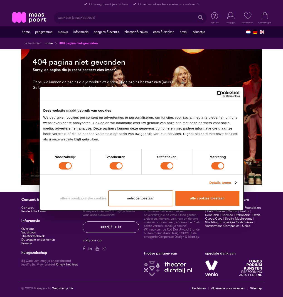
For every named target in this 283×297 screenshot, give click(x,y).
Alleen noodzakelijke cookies (83, 198)
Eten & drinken (163, 32)
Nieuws (63, 32)
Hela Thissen (216, 211)
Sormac (227, 215)
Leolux (244, 211)
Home (26, 32)
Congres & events (106, 32)
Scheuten (212, 215)
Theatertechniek (33, 236)
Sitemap (256, 288)
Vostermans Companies (222, 226)
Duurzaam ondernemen (38, 239)
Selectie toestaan (141, 198)
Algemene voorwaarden (228, 288)
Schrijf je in (111, 226)
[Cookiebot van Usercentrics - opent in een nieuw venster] (220, 94)
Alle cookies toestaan (207, 198)
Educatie (199, 32)
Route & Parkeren (33, 211)
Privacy (26, 243)
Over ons (27, 229)
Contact (27, 207)
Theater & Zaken (136, 32)
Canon (232, 211)
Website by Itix (62, 288)
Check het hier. (67, 264)
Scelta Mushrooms (238, 218)
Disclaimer (198, 288)
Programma (43, 32)
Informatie (81, 32)
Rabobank (243, 215)
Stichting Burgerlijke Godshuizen (229, 222)
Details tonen (220, 182)
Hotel (183, 32)
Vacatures (28, 232)
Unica (246, 226)
